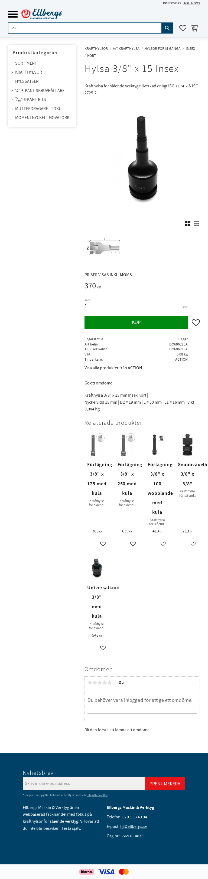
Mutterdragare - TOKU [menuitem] (38, 108)
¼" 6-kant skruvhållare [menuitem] (39, 90)
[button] (13, 14)
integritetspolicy (97, 795)
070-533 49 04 (134, 817)
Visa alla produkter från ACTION (113, 368)
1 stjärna (89, 682)
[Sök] (167, 28)
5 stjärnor (109, 682)
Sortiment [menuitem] (26, 63)
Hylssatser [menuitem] (26, 81)
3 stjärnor (99, 682)
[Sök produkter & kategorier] (85, 28)
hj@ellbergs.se (133, 826)
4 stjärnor (104, 682)
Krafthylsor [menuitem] (28, 72)
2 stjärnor (94, 682)
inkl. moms (191, 3)
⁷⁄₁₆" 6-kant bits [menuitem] (30, 99)
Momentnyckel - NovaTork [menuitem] (42, 117)
